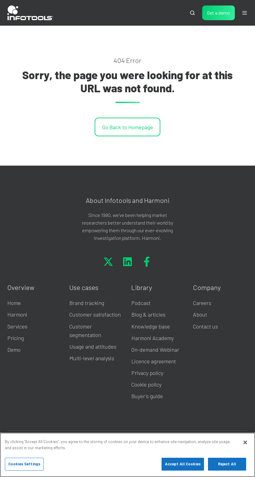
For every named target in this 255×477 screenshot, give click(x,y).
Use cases (83, 287)
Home (14, 302)
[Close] (245, 442)
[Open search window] (192, 13)
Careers (202, 302)
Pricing (15, 338)
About (200, 314)
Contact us (205, 326)
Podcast (141, 302)
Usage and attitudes (92, 346)
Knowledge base (150, 326)
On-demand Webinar (155, 349)
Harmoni (17, 314)
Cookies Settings (24, 463)
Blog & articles (148, 314)
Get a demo (218, 13)
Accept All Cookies (183, 463)
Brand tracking (86, 302)
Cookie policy (146, 384)
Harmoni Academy (152, 338)
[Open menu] (245, 13)
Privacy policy (147, 372)
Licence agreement (153, 361)
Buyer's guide (147, 396)
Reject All (227, 463)
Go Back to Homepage (127, 127)
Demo (13, 349)
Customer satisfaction (95, 314)
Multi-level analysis (91, 358)
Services (17, 326)
